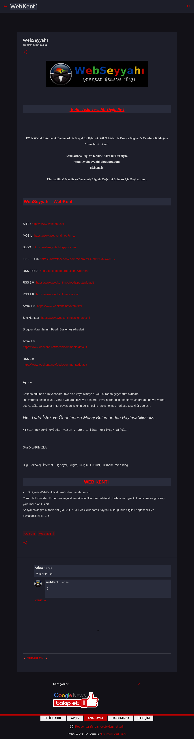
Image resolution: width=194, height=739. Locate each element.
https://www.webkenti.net (48, 223)
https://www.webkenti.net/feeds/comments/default (55, 347)
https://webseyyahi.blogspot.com (54, 247)
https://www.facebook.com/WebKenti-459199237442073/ (78, 259)
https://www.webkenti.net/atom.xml (59, 306)
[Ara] (189, 6)
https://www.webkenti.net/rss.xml (57, 294)
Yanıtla (40, 600)
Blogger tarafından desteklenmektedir (97, 726)
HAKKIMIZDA (120, 718)
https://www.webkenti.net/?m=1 (54, 235)
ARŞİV (75, 718)
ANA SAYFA (95, 718)
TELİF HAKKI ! (53, 718)
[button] (25, 52)
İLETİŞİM (144, 718)
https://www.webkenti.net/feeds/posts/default (65, 282)
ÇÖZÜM (29, 533)
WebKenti (23, 6)
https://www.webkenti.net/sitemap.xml (65, 317)
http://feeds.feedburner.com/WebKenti (64, 270)
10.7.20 (48, 568)
